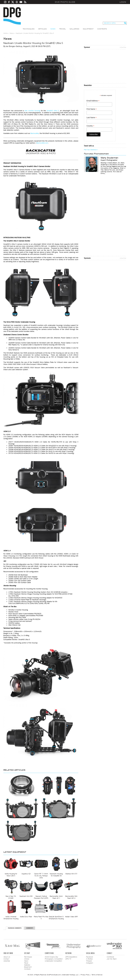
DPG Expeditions (71, 957)
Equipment (88, 29)
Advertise (123, 47)
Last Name (92, 117)
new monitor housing (32, 111)
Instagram (89, 963)
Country (90, 126)
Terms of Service (97, 975)
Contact (6, 959)
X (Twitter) (89, 959)
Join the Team (112, 959)
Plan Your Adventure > (91, 150)
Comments (29, 928)
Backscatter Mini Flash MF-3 (71, 897)
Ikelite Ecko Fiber (26, 917)
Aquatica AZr (26, 874)
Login (123, 2)
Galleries (74, 29)
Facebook (89, 957)
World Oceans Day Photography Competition (54, 958)
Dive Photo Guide (65, 2)
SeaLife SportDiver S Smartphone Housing (56, 918)
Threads (89, 961)
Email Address (93, 101)
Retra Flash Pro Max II (41, 918)
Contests (102, 29)
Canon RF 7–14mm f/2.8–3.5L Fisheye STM (41, 876)
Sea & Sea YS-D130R (11, 897)
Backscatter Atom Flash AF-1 (56, 897)
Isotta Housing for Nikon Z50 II (11, 875)
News (52, 29)
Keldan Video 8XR (71, 917)
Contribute (110, 957)
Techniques (28, 29)
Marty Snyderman (109, 158)
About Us (7, 957)
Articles (42, 29)
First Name (92, 109)
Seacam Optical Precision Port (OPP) (41, 897)
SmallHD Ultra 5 (53, 111)
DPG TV (68, 959)
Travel (62, 29)
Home (5, 33)
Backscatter (34, 133)
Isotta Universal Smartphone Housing (11, 918)
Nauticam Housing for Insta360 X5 (56, 875)
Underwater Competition (53, 961)
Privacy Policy (85, 975)
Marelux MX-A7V (71, 874)
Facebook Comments (15, 928)
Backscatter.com (42, 143)
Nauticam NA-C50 (26, 896)
